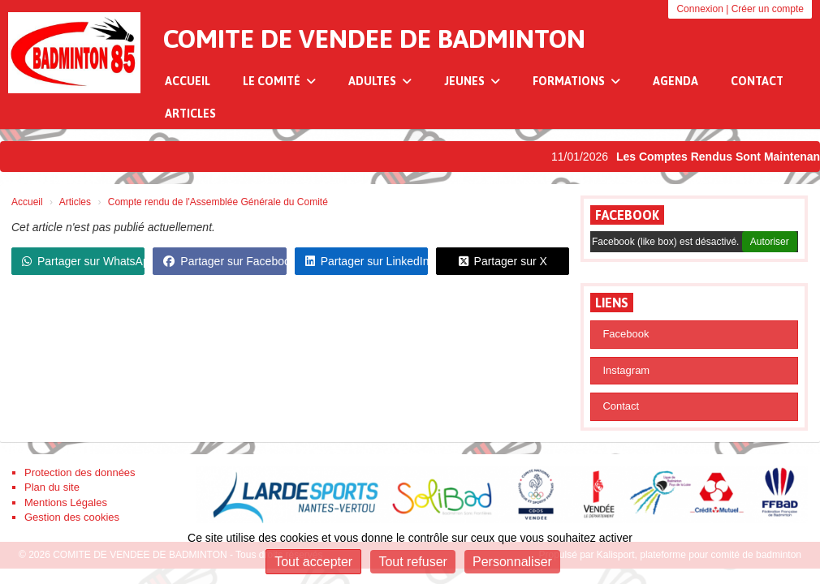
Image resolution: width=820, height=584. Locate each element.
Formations (576, 81)
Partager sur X (503, 261)
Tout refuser (412, 562)
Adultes (380, 81)
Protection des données (80, 472)
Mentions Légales (65, 502)
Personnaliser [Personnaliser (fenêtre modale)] (512, 562)
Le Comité (279, 81)
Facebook (627, 215)
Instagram (626, 370)
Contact (757, 81)
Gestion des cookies (71, 517)
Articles (190, 113)
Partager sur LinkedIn (366, 261)
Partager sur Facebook (224, 261)
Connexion (699, 9)
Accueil (187, 81)
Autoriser (769, 241)
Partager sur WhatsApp (83, 261)
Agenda (675, 81)
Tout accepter (313, 562)
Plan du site (52, 487)
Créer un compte (768, 9)
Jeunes (472, 81)
